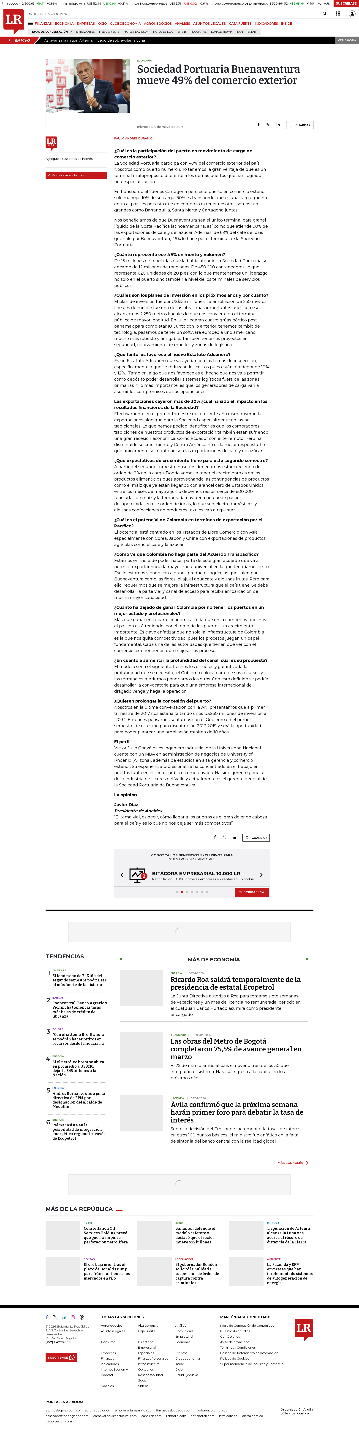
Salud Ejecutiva (186, 1375)
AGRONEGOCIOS (158, 23)
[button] (120, 875)
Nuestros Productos (235, 1331)
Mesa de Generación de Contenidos (247, 1325)
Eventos (181, 1353)
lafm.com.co (228, 1416)
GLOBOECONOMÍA (125, 23)
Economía (182, 1342)
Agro (179, 1223)
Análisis (180, 1325)
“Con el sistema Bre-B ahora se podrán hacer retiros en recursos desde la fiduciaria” (78, 1038)
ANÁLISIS (182, 23)
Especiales (146, 1353)
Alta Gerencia (148, 1325)
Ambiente (59, 970)
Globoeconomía (187, 1358)
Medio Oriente (109, 31)
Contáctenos (230, 1336)
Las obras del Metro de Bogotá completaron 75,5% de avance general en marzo (236, 1049)
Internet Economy (114, 1369)
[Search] (324, 13)
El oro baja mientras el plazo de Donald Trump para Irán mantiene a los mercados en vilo (107, 1271)
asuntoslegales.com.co (63, 1410)
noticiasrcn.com (203, 1416)
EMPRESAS (86, 23)
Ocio (179, 1369)
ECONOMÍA (64, 23)
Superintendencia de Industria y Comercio (251, 1364)
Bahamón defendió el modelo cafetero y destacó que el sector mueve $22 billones (195, 1235)
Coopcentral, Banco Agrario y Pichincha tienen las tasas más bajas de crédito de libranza (79, 1009)
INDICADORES (266, 23)
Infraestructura (148, 1364)
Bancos (58, 997)
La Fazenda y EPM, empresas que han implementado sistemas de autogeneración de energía (290, 1273)
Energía (58, 1056)
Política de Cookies (234, 1358)
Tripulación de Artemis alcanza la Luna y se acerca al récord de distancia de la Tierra (289, 1235)
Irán (240, 31)
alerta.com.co (252, 1416)
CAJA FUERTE (240, 23)
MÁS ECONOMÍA (290, 1163)
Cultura (273, 1223)
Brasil (88, 1223)
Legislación (184, 1259)
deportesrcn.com (59, 1421)
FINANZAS (43, 23)
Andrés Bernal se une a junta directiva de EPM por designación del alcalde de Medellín (78, 1100)
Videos (143, 1386)
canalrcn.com (151, 1416)
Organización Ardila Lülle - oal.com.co (296, 1411)
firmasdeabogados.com (174, 1410)
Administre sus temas (66, 175)
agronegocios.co (97, 1410)
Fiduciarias (198, 31)
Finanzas (107, 1358)
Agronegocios (111, 1325)
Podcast (107, 1375)
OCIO (102, 23)
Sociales (107, 1386)
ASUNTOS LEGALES (209, 23)
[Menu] (31, 23)
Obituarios (146, 1369)
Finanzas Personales (153, 1358)
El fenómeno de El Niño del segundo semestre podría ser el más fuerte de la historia (79, 980)
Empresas (108, 1353)
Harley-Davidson (136, 31)
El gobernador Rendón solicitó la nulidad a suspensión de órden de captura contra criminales (197, 1273)
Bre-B (182, 31)
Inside (179, 1364)
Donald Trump (221, 31)
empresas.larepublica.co (133, 1410)
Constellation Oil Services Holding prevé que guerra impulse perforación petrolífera (106, 1235)
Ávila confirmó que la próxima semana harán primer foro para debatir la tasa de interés (237, 1112)
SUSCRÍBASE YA (251, 892)
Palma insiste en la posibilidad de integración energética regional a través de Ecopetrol (78, 1132)
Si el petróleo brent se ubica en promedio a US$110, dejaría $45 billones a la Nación (78, 1068)
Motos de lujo (163, 31)
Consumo (108, 1342)
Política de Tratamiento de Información (249, 1353)
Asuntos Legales (113, 1331)
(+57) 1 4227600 (58, 1342)
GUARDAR (299, 125)
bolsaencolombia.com (214, 1410)
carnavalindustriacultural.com (115, 1416)
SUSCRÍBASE (346, 3)
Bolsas (57, 1029)
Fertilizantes (85, 31)
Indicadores (110, 1364)
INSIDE (286, 23)
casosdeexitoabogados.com (67, 1416)
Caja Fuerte (146, 1331)
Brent (251, 31)
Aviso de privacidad (234, 1342)
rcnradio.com (176, 1416)
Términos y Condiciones (238, 1347)
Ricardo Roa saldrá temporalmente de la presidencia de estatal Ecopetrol (236, 983)
